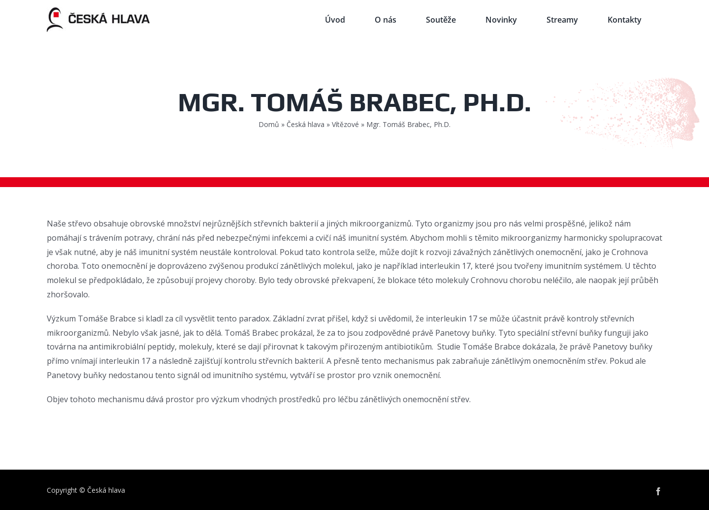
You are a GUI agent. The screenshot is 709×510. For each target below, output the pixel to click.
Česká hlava (305, 124)
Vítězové (345, 124)
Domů (268, 124)
